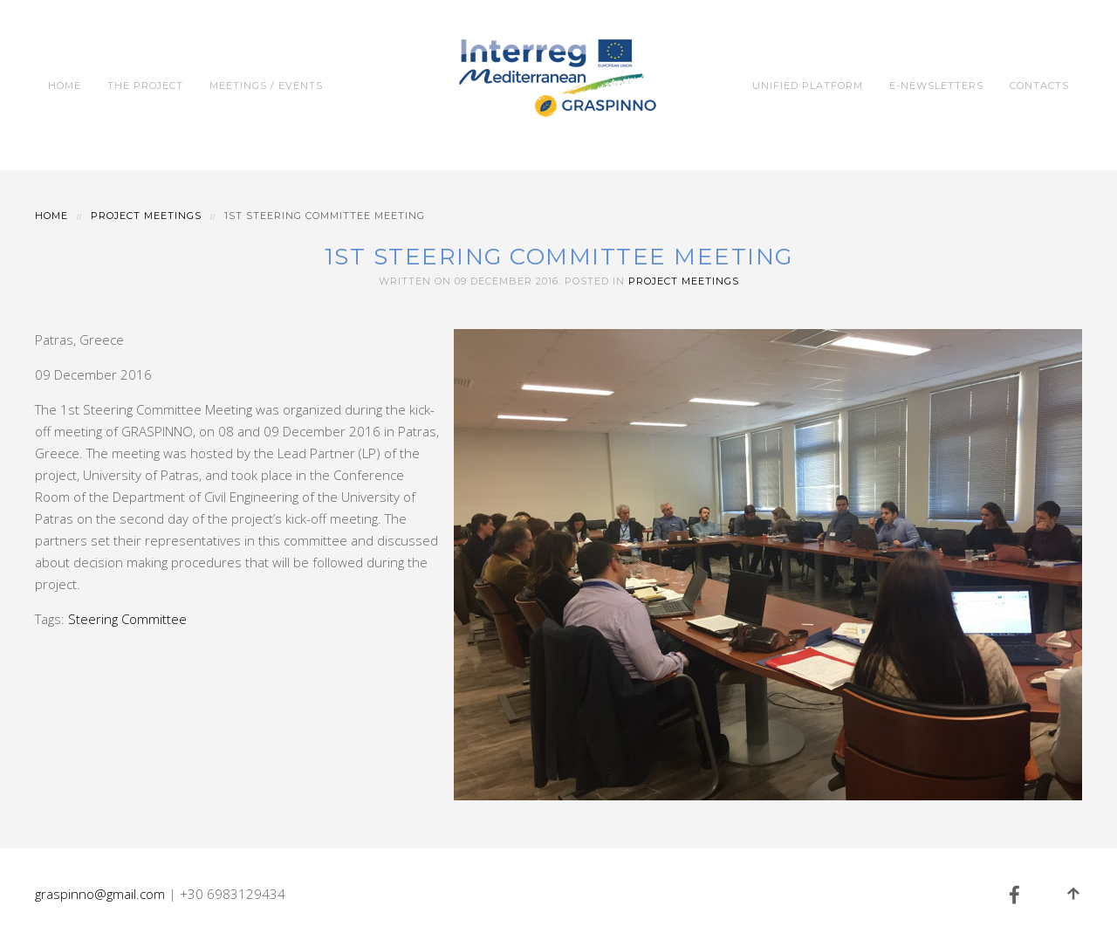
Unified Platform (807, 85)
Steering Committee (127, 619)
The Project (145, 85)
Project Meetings (146, 215)
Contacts (1039, 85)
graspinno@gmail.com (100, 893)
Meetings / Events (266, 85)
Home (64, 85)
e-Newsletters (936, 85)
